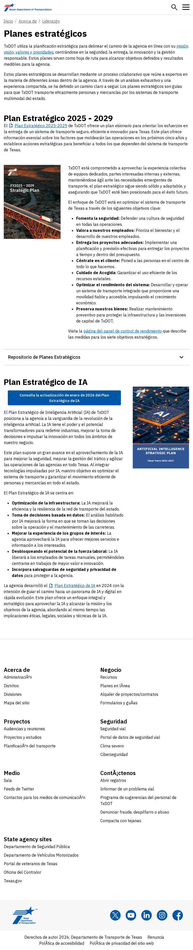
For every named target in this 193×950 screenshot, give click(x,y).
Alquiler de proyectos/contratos (129, 694)
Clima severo (112, 745)
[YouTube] (131, 915)
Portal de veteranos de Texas (30, 863)
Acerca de (28, 21)
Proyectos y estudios (22, 737)
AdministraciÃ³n (18, 677)
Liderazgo (51, 21)
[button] (174, 7)
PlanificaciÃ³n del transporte (30, 745)
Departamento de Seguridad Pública (37, 846)
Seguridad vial (113, 728)
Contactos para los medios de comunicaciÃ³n (44, 797)
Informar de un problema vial (127, 788)
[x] (115, 915)
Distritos (11, 685)
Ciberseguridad (114, 754)
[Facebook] (177, 915)
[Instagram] (162, 915)
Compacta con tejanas (120, 820)
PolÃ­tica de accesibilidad (61, 943)
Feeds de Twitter (19, 788)
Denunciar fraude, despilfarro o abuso (134, 812)
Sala (8, 780)
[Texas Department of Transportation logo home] (28, 7)
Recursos (108, 677)
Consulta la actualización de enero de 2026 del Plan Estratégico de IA (64, 398)
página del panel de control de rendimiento (122, 331)
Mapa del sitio (16, 702)
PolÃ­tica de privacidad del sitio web (122, 943)
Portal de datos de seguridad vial (130, 737)
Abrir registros (113, 780)
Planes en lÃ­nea (115, 685)
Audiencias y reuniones (24, 728)
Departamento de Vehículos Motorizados (41, 855)
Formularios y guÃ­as (118, 702)
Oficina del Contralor (22, 872)
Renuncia (156, 937)
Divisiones (13, 694)
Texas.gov (13, 880)
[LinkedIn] (146, 915)
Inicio (8, 21)
